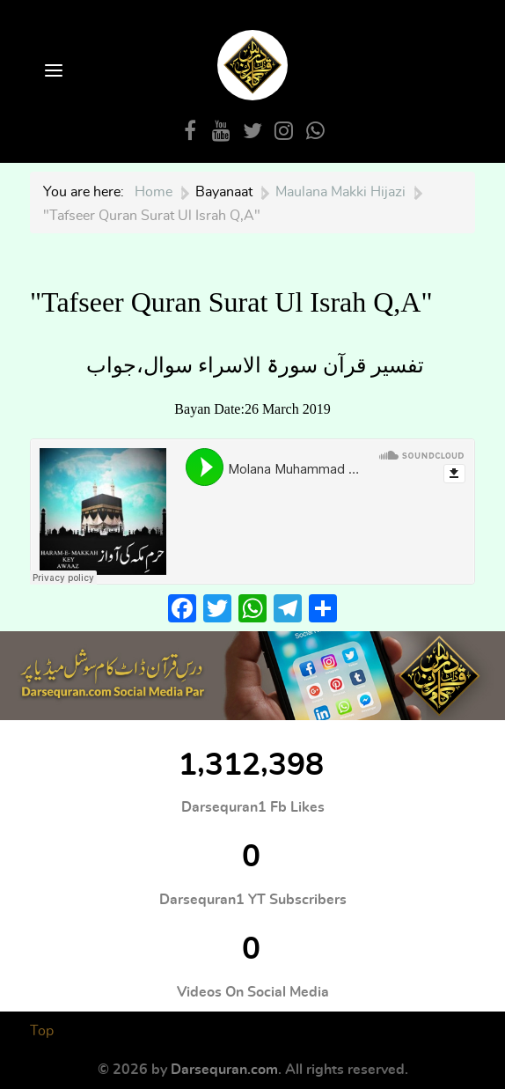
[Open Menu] (52, 72)
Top (42, 1031)
